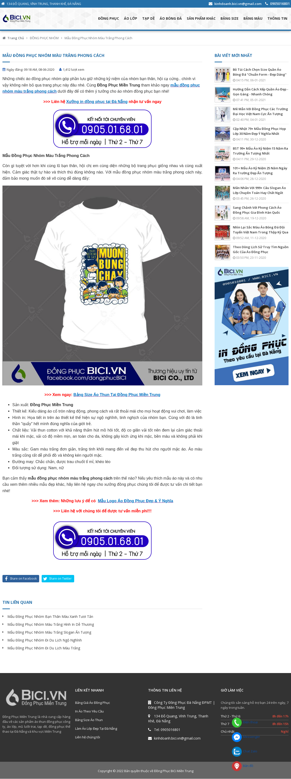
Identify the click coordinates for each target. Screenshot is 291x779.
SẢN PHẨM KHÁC (201, 18)
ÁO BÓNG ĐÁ (171, 18)
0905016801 (280, 3)
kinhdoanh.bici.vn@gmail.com (237, 3)
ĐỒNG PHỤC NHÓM (44, 38)
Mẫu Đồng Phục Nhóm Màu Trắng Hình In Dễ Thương (50, 624)
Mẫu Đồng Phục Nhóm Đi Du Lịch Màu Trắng (43, 648)
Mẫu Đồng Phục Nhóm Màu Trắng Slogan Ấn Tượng (49, 632)
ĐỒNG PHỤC (108, 18)
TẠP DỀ (148, 18)
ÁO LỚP (130, 18)
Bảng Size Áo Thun (89, 720)
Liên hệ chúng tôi (87, 737)
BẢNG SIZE (230, 18)
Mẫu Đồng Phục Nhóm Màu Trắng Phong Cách (98, 38)
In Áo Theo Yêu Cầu (89, 711)
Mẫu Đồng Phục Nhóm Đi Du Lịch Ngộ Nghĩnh (44, 640)
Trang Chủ (15, 38)
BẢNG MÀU (252, 18)
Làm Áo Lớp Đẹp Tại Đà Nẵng (96, 729)
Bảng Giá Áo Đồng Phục (92, 703)
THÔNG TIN (277, 18)
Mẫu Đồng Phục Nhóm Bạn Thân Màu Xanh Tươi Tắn (50, 616)
